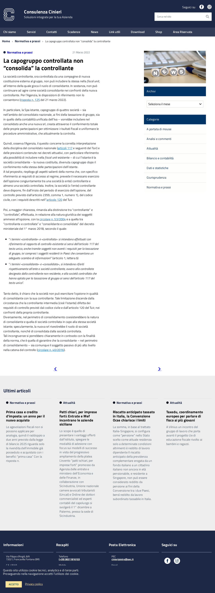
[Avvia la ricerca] (207, 16)
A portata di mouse (159, 129)
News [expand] (94, 32)
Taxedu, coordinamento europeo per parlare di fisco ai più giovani (184, 416)
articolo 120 (54, 199)
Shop (158, 32)
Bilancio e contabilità (160, 158)
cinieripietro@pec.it (123, 559)
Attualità (152, 148)
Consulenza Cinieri (48, 14)
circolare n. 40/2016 (51, 350)
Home (6, 41)
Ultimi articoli (17, 390)
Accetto (14, 584)
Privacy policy (34, 584)
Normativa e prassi (27, 41)
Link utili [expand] (114, 32)
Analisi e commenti (159, 139)
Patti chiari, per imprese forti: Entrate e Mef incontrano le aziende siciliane (78, 418)
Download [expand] (137, 32)
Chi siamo (9, 32)
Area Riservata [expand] (182, 32)
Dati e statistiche (157, 168)
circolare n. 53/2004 (52, 219)
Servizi (31, 32)
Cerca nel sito (164, 16)
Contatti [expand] (51, 32)
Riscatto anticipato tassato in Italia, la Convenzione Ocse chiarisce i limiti (134, 416)
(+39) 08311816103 (69, 559)
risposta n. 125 (30, 100)
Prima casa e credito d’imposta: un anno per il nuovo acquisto (25, 416)
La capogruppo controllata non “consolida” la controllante (43, 64)
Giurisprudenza (156, 177)
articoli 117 (65, 148)
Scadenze (74, 32)
